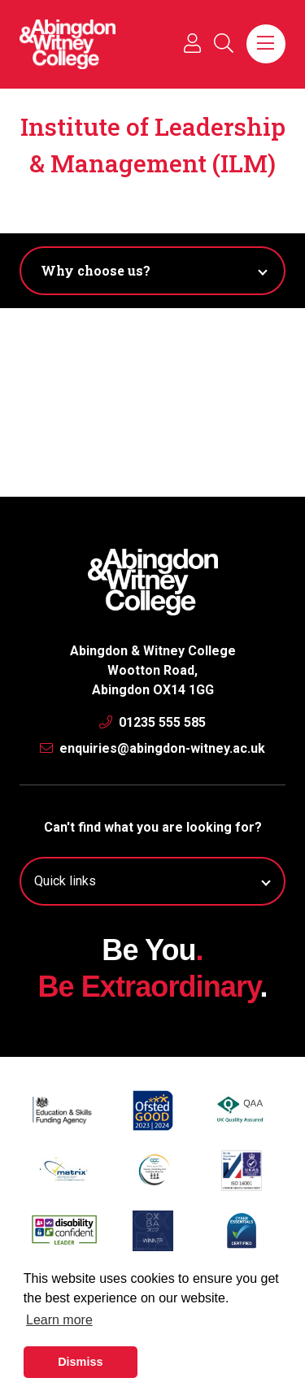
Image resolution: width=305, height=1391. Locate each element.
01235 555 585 (152, 722)
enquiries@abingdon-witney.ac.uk (152, 748)
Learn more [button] (59, 1320)
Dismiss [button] (80, 1361)
